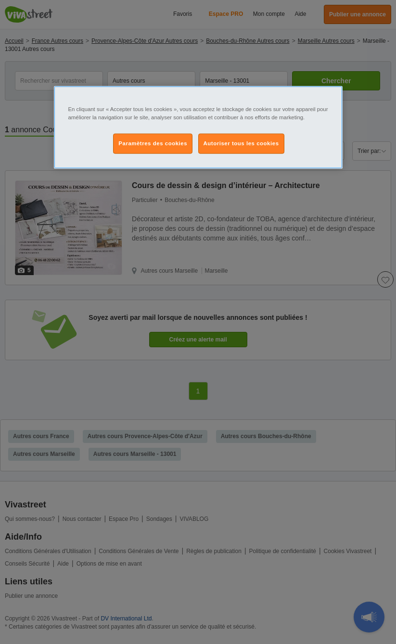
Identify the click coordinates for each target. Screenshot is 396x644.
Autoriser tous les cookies (241, 143)
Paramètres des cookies (152, 143)
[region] (198, 127)
